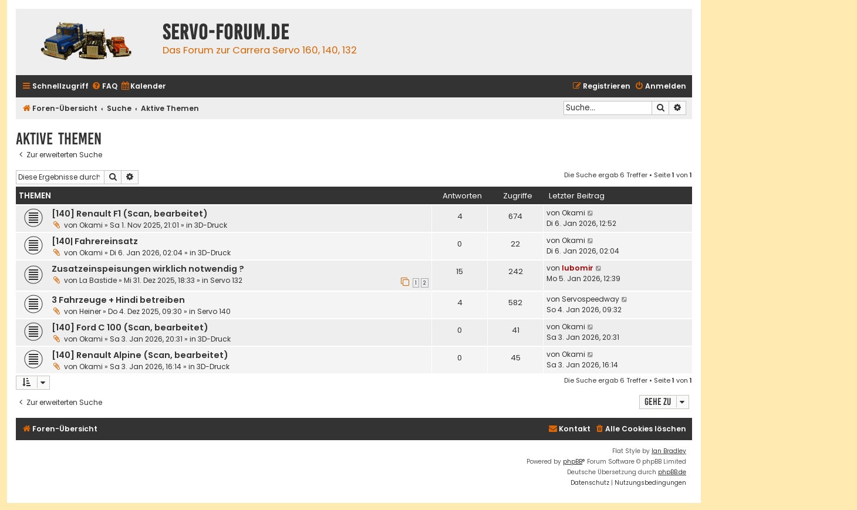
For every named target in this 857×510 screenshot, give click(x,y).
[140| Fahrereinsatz (95, 241)
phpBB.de (672, 472)
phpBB (572, 461)
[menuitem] (104, 86)
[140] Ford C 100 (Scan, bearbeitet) (130, 327)
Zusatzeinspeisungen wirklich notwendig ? (148, 269)
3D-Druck (210, 225)
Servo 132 (226, 280)
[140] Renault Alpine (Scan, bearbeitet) (140, 355)
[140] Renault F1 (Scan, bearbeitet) (130, 213)
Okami (91, 225)
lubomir (577, 268)
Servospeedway (590, 299)
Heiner (90, 311)
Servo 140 (214, 311)
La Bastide (98, 280)
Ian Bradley (669, 451)
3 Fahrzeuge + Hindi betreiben (118, 300)
